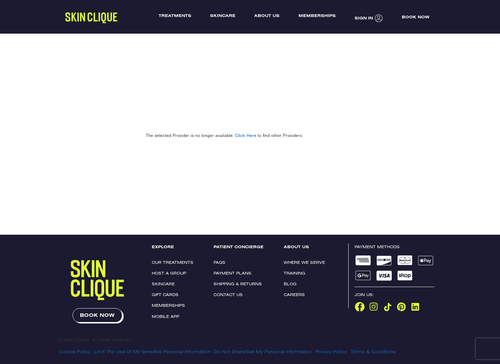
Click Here (245, 135)
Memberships (168, 305)
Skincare (163, 283)
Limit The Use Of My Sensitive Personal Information (152, 351)
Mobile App (165, 316)
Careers (294, 294)
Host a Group (169, 273)
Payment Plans (232, 273)
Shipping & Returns (238, 283)
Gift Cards (165, 294)
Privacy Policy (331, 351)
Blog (290, 283)
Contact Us (228, 294)
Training (294, 273)
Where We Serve (304, 262)
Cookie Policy (75, 351)
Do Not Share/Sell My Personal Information (263, 351)
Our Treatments (172, 262)
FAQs (219, 262)
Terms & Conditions (373, 351)
